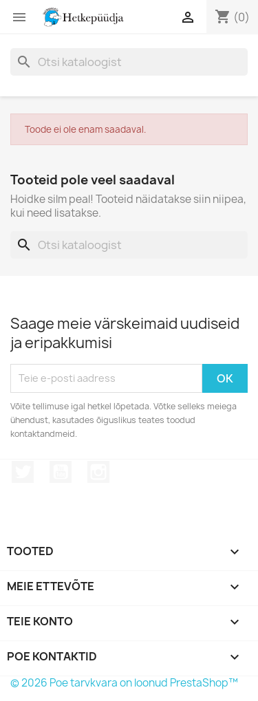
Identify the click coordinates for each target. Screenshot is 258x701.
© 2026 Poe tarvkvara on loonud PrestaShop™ (124, 683)
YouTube (61, 472)
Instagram (98, 472)
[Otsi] (129, 62)
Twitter (23, 472)
